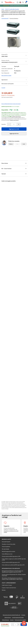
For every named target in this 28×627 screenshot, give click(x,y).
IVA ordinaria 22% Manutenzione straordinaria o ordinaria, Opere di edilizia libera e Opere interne (12, 578)
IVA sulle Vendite (5, 549)
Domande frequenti (6, 541)
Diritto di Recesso (5, 619)
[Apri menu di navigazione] (2, 2)
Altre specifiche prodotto (6, 75)
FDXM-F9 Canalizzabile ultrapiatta (12, 9)
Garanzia (12, 619)
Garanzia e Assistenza (14, 18)
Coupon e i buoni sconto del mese (9, 587)
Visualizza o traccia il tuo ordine (8, 544)
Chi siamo (23, 615)
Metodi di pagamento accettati (8, 551)
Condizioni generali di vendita (18, 617)
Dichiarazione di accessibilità (20, 619)
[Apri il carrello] (25, 2)
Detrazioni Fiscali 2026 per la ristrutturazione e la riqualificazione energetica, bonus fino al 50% (12, 571)
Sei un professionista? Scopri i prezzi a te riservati (10, 103)
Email (24, 144)
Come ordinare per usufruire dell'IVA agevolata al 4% (13, 565)
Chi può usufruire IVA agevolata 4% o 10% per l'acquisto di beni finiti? (14, 575)
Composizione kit (4, 18)
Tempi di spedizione (6, 546)
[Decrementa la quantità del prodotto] (9, 124)
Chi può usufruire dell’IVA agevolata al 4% (11, 562)
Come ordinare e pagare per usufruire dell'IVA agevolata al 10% (14, 559)
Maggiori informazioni (16, 116)
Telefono (11, 144)
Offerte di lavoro (7, 617)
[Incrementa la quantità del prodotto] (19, 124)
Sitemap (3, 590)
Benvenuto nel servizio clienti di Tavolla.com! (11, 615)
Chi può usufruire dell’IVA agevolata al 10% (11, 556)
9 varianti (3, 87)
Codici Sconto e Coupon (7, 585)
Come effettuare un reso (7, 554)
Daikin (2, 9)
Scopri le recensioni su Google (14, 5)
